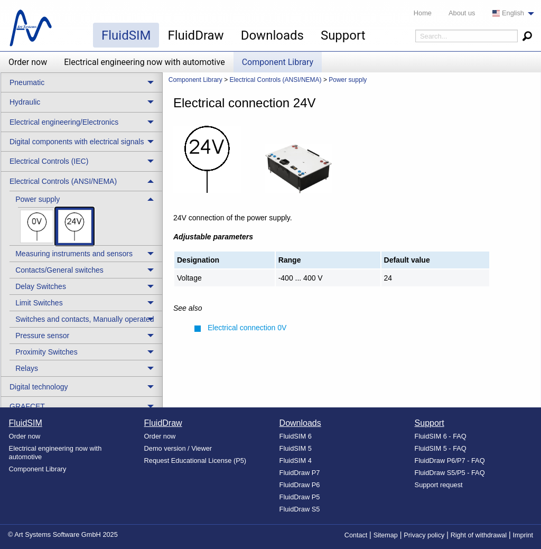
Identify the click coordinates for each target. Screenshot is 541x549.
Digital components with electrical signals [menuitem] (77, 141)
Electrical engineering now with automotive (144, 62)
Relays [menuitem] (26, 368)
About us (462, 13)
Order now (27, 62)
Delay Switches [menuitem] (40, 286)
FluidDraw (195, 35)
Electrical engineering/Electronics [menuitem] (64, 122)
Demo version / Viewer (178, 448)
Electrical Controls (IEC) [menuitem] (49, 161)
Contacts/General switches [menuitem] (59, 270)
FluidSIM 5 (295, 448)
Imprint (523, 535)
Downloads (272, 35)
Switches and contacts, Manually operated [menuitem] (84, 319)
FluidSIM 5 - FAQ (441, 448)
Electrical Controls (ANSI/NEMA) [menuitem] (63, 181)
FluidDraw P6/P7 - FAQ (450, 460)
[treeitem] (86, 218)
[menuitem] (510, 13)
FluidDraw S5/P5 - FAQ (450, 473)
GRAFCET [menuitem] (27, 406)
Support (343, 35)
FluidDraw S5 (299, 509)
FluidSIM (126, 35)
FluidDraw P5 (299, 497)
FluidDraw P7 (299, 473)
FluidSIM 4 (295, 460)
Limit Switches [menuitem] (38, 303)
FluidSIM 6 (295, 436)
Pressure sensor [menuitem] (42, 335)
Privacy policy (424, 535)
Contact (355, 535)
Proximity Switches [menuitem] (46, 352)
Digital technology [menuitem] (39, 387)
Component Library (277, 62)
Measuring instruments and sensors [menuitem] (74, 253)
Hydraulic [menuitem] (25, 102)
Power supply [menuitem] (37, 199)
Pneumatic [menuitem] (27, 82)
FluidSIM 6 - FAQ (441, 436)
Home (423, 13)
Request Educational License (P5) (195, 460)
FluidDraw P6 (299, 485)
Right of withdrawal (479, 535)
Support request (439, 485)
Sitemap (386, 535)
